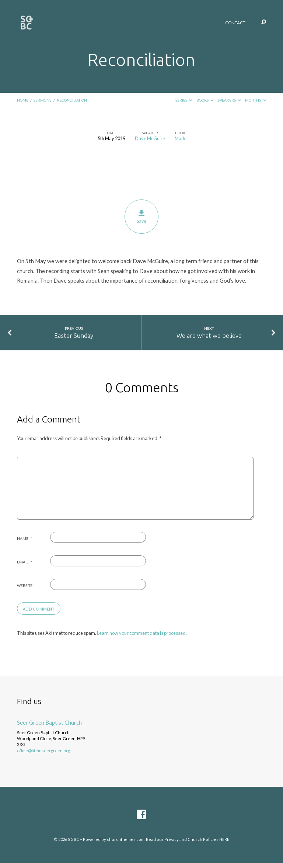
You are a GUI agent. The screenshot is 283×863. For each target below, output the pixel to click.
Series (183, 100)
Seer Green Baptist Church (49, 722)
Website (24, 585)
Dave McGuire (150, 138)
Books (205, 100)
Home (22, 100)
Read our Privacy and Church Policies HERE (187, 839)
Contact (235, 23)
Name (24, 538)
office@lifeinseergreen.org (43, 750)
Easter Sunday (73, 335)
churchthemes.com (125, 839)
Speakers (229, 100)
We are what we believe (209, 335)
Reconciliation (72, 100)
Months (255, 100)
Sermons (42, 100)
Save (141, 216)
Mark (180, 138)
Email (24, 562)
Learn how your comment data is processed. (142, 633)
